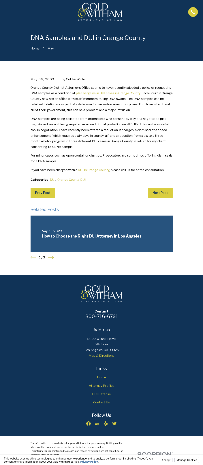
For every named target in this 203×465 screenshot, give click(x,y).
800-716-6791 (101, 316)
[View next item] (51, 257)
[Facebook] (88, 423)
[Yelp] (106, 423)
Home (101, 377)
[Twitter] (114, 423)
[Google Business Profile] (97, 423)
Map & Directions (101, 355)
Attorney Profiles (101, 385)
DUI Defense (101, 394)
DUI (52, 179)
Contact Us (101, 402)
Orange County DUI (71, 179)
